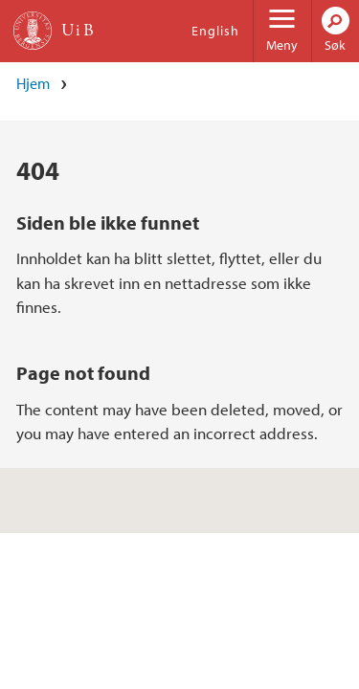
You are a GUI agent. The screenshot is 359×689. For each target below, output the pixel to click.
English (215, 30)
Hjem (33, 83)
